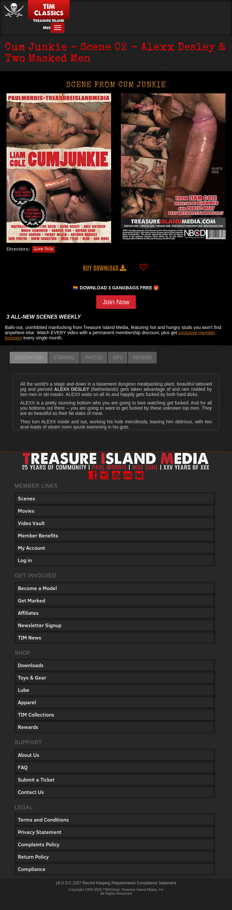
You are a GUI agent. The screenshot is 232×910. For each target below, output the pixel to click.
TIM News (29, 637)
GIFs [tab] (117, 357)
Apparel (27, 702)
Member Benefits (38, 535)
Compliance (31, 868)
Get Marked (31, 600)
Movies (26, 510)
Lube (23, 689)
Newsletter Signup (39, 625)
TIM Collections (36, 714)
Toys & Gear (32, 677)
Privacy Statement (39, 831)
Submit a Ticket (36, 779)
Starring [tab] (64, 357)
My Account (31, 547)
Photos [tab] (93, 357)
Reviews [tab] (142, 357)
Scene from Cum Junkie (116, 85)
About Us (28, 754)
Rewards (28, 726)
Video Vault (31, 523)
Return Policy (33, 856)
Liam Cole (43, 249)
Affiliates (28, 612)
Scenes (26, 498)
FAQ (23, 767)
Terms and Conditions (43, 819)
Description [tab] (29, 357)
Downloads (31, 665)
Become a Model (37, 588)
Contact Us (31, 791)
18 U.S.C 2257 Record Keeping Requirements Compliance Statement (116, 883)
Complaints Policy (38, 844)
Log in (25, 560)
